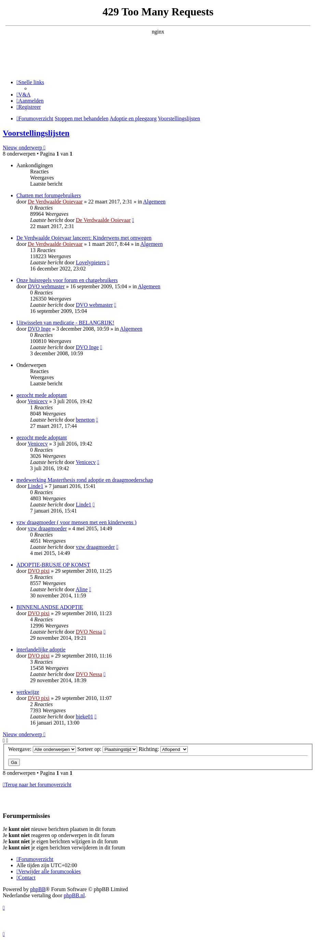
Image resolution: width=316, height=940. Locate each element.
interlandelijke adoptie (41, 649)
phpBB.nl (74, 895)
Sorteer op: (107, 749)
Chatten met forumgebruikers (48, 195)
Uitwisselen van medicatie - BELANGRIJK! (65, 323)
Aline (82, 589)
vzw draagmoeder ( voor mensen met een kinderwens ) (76, 522)
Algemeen (154, 201)
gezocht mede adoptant (41, 395)
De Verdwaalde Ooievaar (55, 201)
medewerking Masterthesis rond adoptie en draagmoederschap (84, 480)
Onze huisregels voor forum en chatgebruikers (67, 280)
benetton (85, 420)
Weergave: (42, 749)
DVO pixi (39, 571)
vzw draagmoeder (47, 528)
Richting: (163, 749)
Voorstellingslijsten (36, 133)
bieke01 (84, 716)
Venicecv (38, 401)
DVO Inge (39, 329)
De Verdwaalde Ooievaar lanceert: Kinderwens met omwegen (84, 238)
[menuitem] (23, 94)
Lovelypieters (91, 262)
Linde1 (35, 486)
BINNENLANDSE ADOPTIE (49, 607)
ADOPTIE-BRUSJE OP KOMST (53, 565)
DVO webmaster (46, 286)
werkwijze (27, 692)
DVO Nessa (89, 632)
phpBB (37, 889)
